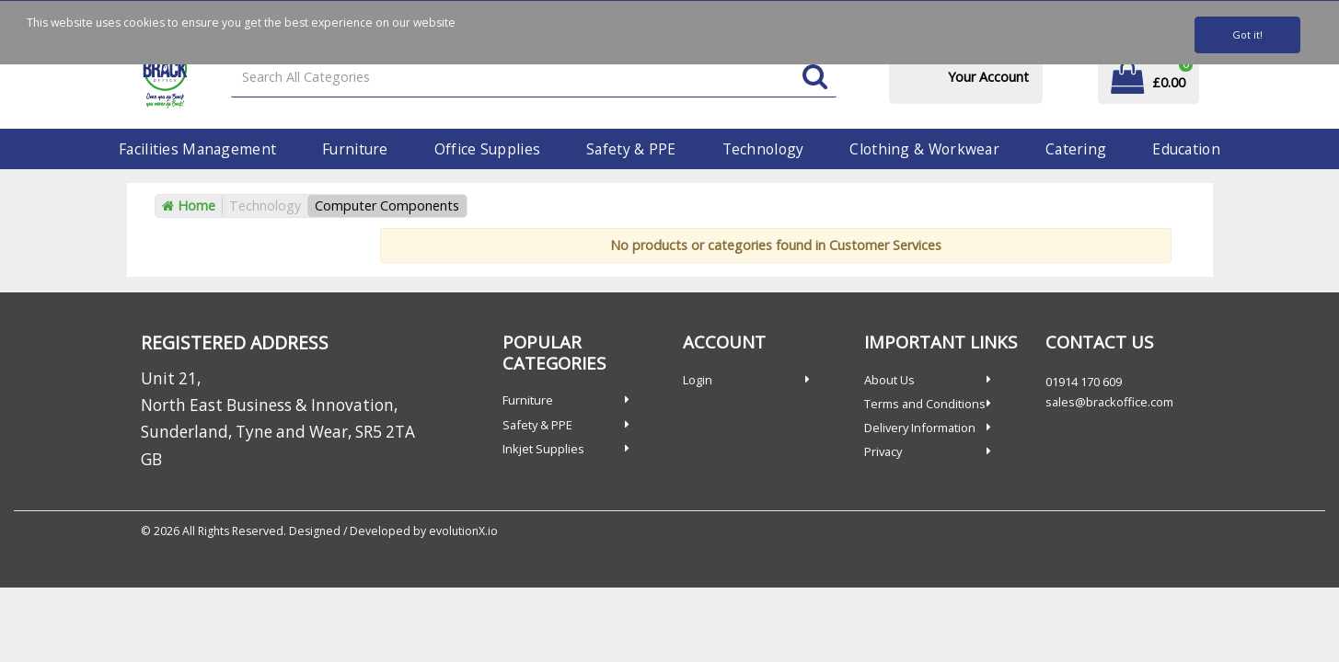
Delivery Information (919, 427)
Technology (763, 149)
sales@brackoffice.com (1109, 402)
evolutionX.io (463, 531)
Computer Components (387, 205)
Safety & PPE (630, 149)
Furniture (355, 149)
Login (697, 379)
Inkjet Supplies (543, 448)
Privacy (883, 451)
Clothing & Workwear (923, 149)
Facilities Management (197, 149)
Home (188, 205)
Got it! (1247, 34)
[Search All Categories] (533, 77)
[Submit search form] (815, 78)
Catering (1075, 149)
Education (1186, 149)
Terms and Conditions (925, 403)
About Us (889, 379)
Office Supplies (487, 149)
